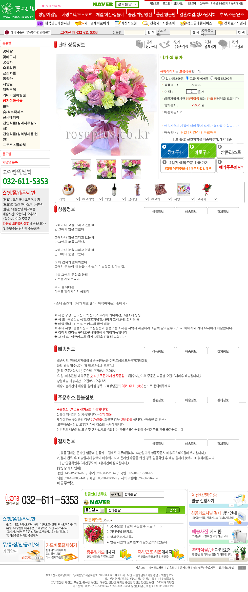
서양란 (8, 84)
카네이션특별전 (14, 95)
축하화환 (9, 68)
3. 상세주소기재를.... (120, 537)
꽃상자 (8, 62)
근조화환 (9, 73)
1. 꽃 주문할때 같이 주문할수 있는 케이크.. (135, 526)
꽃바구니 (9, 57)
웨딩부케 (9, 89)
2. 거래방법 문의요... (120, 531)
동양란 (8, 79)
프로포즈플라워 (14, 145)
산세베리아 (11, 117)
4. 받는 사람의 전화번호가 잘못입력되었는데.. (138, 542)
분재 (6, 106)
